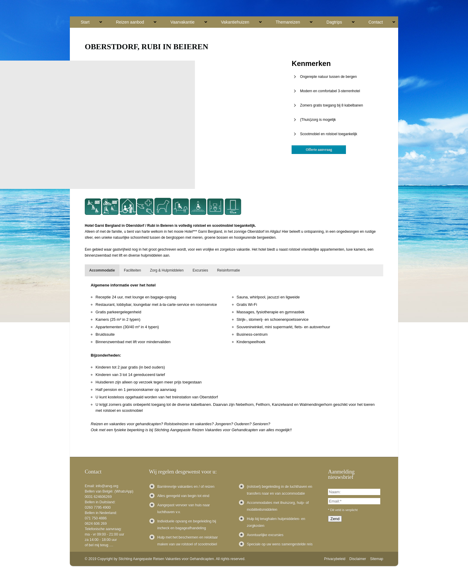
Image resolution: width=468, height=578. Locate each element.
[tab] (102, 270)
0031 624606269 (98, 497)
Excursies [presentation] (200, 270)
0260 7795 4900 (98, 507)
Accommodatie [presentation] (102, 270)
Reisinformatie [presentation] (228, 270)
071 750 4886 (96, 518)
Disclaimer (358, 559)
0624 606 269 (96, 524)
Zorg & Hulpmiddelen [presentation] (167, 270)
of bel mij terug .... (99, 545)
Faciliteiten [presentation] (132, 270)
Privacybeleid (334, 559)
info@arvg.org (107, 486)
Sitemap (376, 559)
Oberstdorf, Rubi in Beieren (146, 46)
